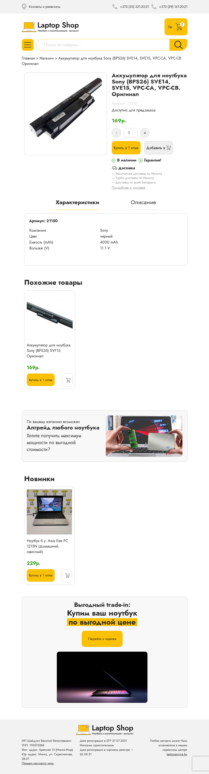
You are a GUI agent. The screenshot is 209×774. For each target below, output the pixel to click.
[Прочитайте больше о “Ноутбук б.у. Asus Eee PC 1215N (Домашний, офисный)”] (66, 578)
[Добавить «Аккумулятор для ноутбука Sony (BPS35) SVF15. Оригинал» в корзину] (67, 382)
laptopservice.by (177, 754)
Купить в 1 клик (126, 149)
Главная (28, 58)
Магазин (47, 58)
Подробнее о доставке (128, 189)
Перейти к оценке (102, 642)
